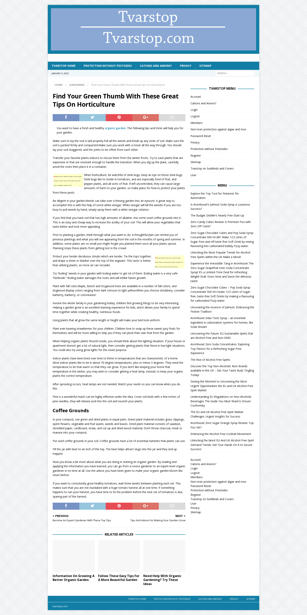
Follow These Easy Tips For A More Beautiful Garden (118, 578)
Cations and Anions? (156, 66)
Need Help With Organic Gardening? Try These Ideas (162, 580)
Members (197, 123)
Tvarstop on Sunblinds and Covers (212, 168)
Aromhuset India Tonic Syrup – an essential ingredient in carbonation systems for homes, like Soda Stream (222, 322)
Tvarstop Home (64, 66)
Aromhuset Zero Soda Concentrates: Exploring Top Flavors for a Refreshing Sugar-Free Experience (220, 348)
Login (194, 110)
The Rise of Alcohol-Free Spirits (210, 360)
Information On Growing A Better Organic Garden (74, 578)
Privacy (185, 66)
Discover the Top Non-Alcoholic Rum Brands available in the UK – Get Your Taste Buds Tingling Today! (222, 370)
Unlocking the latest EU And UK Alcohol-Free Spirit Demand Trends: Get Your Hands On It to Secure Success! (222, 444)
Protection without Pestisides (108, 66)
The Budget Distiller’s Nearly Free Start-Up (217, 215)
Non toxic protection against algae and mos (218, 129)
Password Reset (201, 136)
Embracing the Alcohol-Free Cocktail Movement (221, 434)
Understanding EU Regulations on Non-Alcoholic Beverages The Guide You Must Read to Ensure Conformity (221, 401)
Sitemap (205, 66)
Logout (195, 116)
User (193, 175)
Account (196, 96)
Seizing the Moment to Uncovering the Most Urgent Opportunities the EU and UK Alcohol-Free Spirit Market (222, 386)
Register (196, 155)
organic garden (115, 128)
